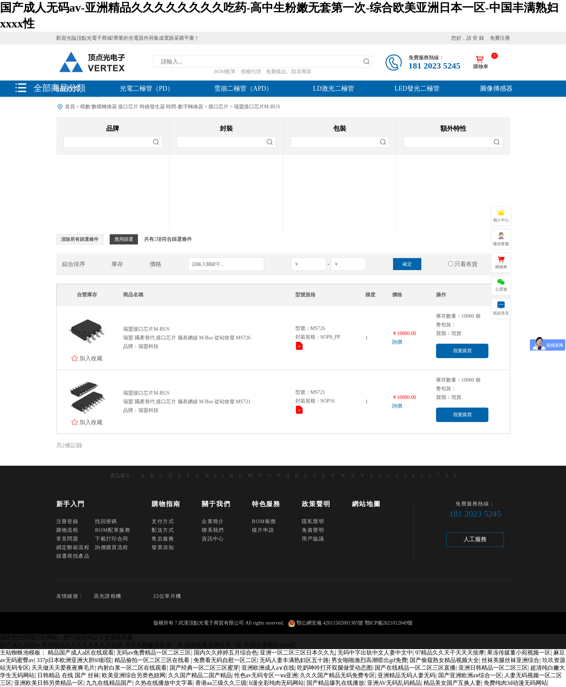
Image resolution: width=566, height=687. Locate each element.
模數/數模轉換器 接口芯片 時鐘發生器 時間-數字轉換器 (141, 106)
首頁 (70, 106)
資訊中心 (213, 539)
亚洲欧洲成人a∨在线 (268, 668)
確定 (407, 264)
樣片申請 (263, 530)
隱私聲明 (313, 521)
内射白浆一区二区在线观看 (132, 668)
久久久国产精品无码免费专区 (337, 675)
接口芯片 (218, 106)
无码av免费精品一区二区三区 (153, 652)
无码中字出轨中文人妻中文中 (375, 652)
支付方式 (163, 521)
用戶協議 (313, 539)
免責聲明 (313, 530)
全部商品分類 (60, 87)
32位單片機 (167, 596)
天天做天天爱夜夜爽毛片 (63, 668)
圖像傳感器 (496, 88)
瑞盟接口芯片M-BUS (257, 106)
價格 (155, 264)
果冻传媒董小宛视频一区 (518, 652)
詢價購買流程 (111, 547)
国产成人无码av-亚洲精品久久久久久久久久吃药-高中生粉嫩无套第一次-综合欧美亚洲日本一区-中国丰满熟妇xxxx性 (148, 645)
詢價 (397, 342)
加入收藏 (91, 358)
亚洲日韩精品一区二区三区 (493, 668)
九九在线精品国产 (109, 683)
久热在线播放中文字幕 (164, 683)
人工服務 (475, 539)
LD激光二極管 (333, 88)
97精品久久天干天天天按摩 (449, 652)
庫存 (117, 264)
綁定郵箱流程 (73, 547)
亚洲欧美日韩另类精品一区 (48, 683)
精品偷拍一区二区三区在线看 (152, 660)
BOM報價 (264, 521)
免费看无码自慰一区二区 (225, 660)
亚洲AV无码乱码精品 (394, 683)
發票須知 (163, 547)
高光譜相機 (108, 596)
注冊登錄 (67, 521)
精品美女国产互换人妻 (452, 683)
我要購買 (462, 350)
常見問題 (67, 539)
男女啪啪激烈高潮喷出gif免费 (369, 660)
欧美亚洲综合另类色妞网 (133, 675)
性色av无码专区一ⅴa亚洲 (265, 675)
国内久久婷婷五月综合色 (225, 652)
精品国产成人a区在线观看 (81, 652)
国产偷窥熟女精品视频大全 (444, 660)
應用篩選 (123, 239)
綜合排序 (73, 264)
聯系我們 (213, 530)
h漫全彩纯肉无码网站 (276, 683)
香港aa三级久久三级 (221, 683)
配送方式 (163, 530)
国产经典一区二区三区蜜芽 (204, 668)
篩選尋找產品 (73, 556)
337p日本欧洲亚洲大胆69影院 (74, 660)
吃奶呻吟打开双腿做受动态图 (334, 668)
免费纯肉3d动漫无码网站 (515, 683)
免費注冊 (500, 38)
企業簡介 (213, 521)
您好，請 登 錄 (467, 38)
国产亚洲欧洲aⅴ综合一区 (470, 675)
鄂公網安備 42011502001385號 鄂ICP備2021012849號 (354, 623)
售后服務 (163, 539)
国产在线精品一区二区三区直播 (415, 668)
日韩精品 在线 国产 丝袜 (68, 675)
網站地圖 (366, 504)
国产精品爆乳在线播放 (335, 683)
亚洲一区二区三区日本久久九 (297, 652)
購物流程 (67, 530)
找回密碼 (106, 521)
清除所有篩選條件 (80, 239)
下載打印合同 (111, 539)
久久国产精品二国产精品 (200, 675)
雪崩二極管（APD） (243, 88)
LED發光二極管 (417, 88)
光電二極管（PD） (147, 88)
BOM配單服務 (112, 530)
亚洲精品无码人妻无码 (406, 675)
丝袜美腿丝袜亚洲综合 (510, 660)
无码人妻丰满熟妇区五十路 (294, 660)
